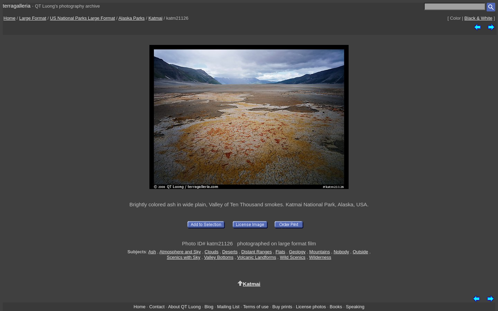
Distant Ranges (256, 251)
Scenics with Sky (183, 257)
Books (336, 306)
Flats (280, 251)
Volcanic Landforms (256, 257)
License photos (311, 306)
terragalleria (16, 6)
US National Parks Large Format (82, 18)
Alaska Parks (131, 18)
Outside (360, 251)
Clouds (212, 251)
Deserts (230, 251)
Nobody (341, 251)
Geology (297, 251)
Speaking (355, 306)
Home (9, 18)
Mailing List (228, 306)
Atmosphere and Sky (180, 251)
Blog (208, 306)
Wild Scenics (292, 257)
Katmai (155, 18)
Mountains (319, 251)
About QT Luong (184, 306)
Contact (156, 306)
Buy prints (282, 306)
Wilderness (320, 257)
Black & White (478, 18)
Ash (152, 251)
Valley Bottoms (218, 257)
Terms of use (256, 306)
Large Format (32, 18)
